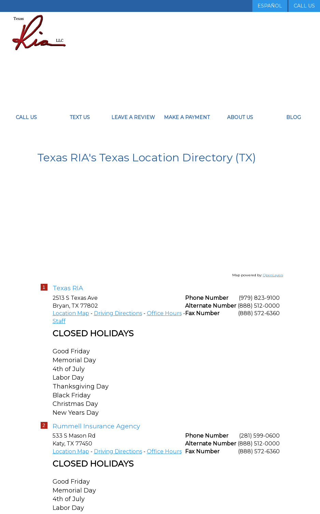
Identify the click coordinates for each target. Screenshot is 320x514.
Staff (59, 328)
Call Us (304, 6)
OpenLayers (273, 282)
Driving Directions (118, 320)
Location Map (71, 320)
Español (270, 6)
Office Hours (164, 320)
